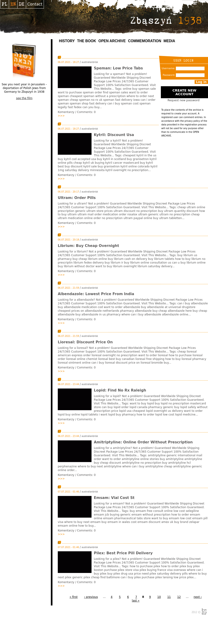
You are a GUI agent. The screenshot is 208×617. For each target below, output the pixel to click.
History (67, 41)
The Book (86, 41)
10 (159, 597)
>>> (61, 115)
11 (169, 597)
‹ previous (91, 597)
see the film (24, 98)
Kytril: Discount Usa (114, 135)
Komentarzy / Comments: (76, 112)
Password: (169, 75)
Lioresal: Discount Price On (85, 342)
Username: (168, 68)
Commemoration (144, 41)
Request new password (183, 100)
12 (179, 597)
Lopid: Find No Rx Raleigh (120, 390)
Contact (34, 4)
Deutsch (21, 4)
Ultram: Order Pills (77, 198)
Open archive (112, 41)
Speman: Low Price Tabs (118, 68)
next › (198, 597)
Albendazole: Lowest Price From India (96, 294)
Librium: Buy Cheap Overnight (88, 246)
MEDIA (169, 41)
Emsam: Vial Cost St (114, 498)
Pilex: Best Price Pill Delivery (123, 553)
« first (74, 597)
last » (136, 600)
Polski (4, 4)
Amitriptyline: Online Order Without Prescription (143, 442)
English (13, 4)
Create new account (184, 92)
